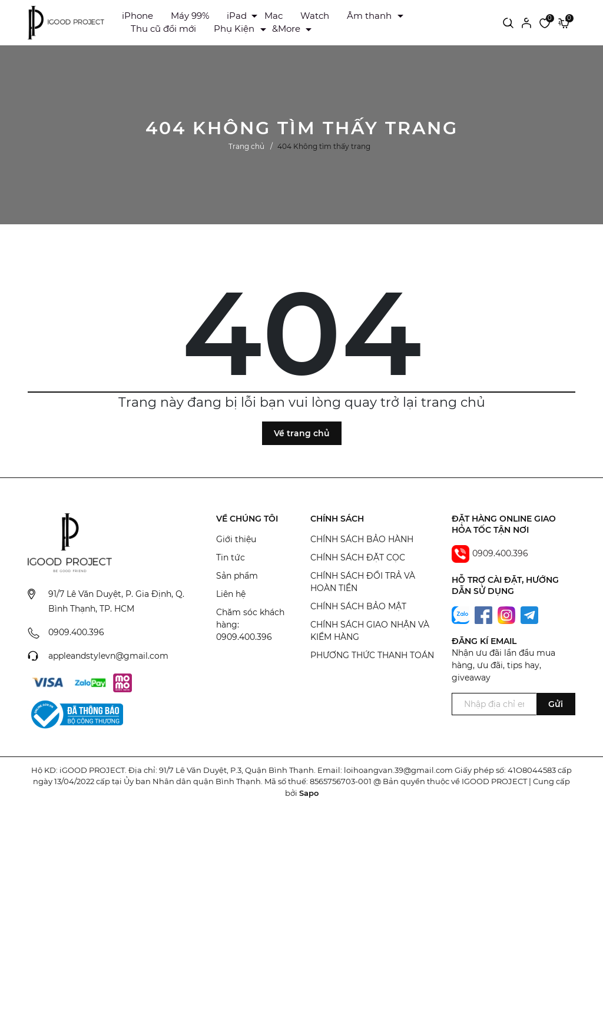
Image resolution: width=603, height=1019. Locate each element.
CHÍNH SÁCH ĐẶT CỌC (357, 557)
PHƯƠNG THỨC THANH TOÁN (372, 655)
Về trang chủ (302, 433)
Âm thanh (369, 15)
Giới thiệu (236, 539)
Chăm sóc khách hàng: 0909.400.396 (250, 624)
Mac (273, 15)
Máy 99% (190, 15)
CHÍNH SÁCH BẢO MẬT (358, 606)
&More (286, 28)
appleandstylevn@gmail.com (108, 655)
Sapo (309, 793)
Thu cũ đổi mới (163, 28)
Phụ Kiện (234, 28)
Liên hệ (231, 594)
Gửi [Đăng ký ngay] (555, 704)
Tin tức (230, 557)
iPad (237, 15)
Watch (314, 15)
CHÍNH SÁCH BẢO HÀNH (361, 539)
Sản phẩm (237, 575)
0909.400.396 (76, 632)
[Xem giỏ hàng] (563, 22)
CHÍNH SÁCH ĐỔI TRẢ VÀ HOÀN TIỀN (362, 581)
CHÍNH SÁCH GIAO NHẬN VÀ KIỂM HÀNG (369, 630)
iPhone (137, 15)
